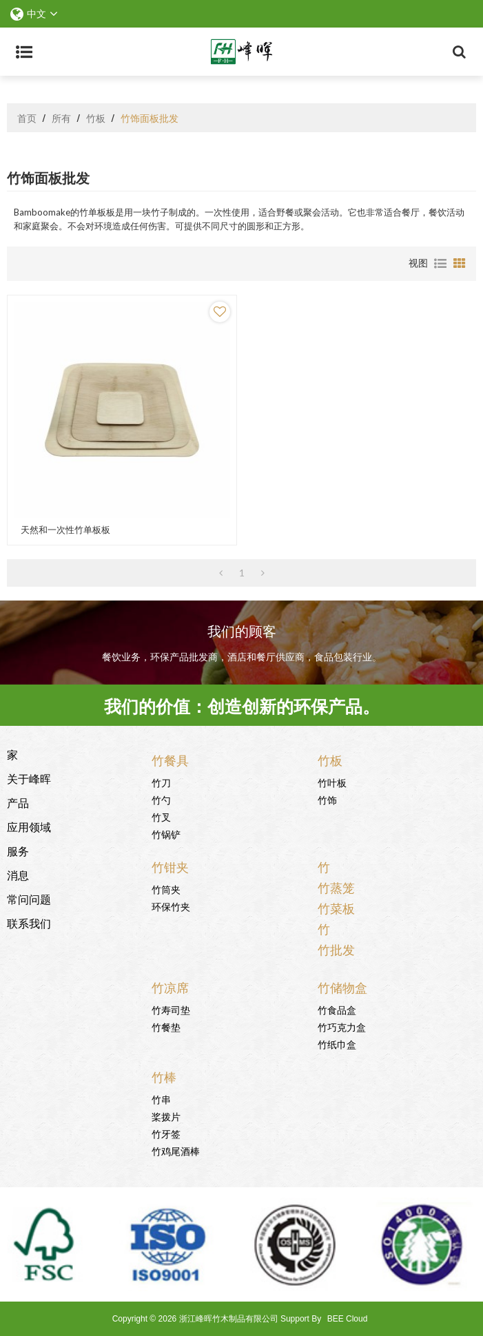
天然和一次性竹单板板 (65, 530)
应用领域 (29, 826)
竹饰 (327, 799)
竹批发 (336, 949)
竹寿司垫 (171, 1009)
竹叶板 (332, 782)
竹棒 (164, 1076)
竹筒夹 (166, 888)
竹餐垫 (166, 1026)
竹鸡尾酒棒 (176, 1150)
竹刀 (161, 782)
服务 (18, 850)
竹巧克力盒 (342, 1026)
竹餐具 (170, 760)
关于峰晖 (29, 778)
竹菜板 (336, 908)
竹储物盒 (342, 987)
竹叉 (161, 816)
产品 (18, 802)
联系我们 (29, 923)
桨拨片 (166, 1116)
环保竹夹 (171, 906)
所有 (61, 118)
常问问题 (29, 898)
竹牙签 (166, 1133)
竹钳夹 (170, 866)
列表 (440, 263)
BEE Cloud (347, 1319)
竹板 (95, 118)
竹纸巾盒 (337, 1043)
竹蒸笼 (336, 887)
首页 (27, 118)
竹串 (161, 1099)
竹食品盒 (337, 1009)
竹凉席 (170, 987)
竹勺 (161, 799)
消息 (18, 874)
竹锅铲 (166, 833)
